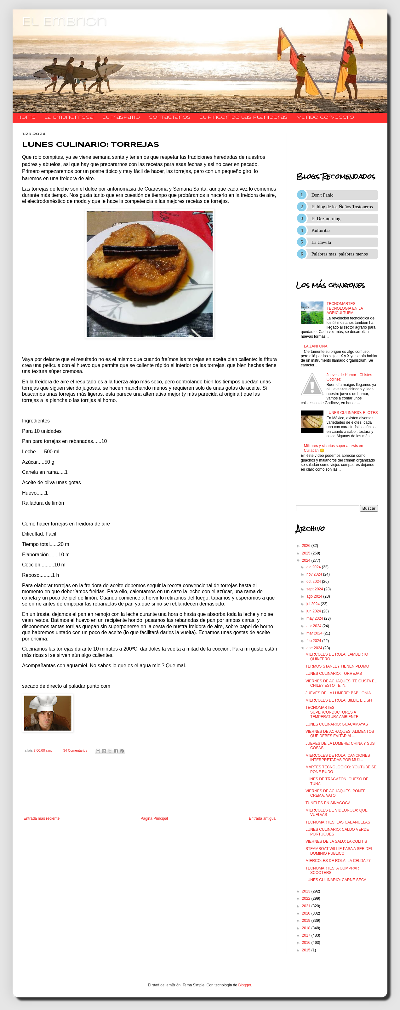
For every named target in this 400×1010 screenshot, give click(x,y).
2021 (306, 906)
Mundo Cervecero (325, 117)
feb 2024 (314, 641)
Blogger (244, 985)
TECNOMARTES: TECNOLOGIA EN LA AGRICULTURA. (345, 308)
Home (26, 117)
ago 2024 (314, 596)
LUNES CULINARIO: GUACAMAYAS (337, 724)
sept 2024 (315, 589)
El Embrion (64, 22)
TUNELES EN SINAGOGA (328, 803)
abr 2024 (314, 626)
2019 (306, 920)
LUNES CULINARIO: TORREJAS (334, 673)
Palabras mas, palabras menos (339, 253)
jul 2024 (313, 604)
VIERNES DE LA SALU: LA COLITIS (336, 841)
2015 (306, 950)
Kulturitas (320, 230)
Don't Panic (322, 195)
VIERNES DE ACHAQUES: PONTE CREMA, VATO (336, 793)
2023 (306, 891)
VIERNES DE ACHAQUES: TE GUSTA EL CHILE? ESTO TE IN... (341, 683)
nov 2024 (314, 574)
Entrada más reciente (42, 818)
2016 (306, 942)
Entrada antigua (262, 818)
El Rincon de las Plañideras (243, 117)
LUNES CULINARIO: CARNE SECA (336, 880)
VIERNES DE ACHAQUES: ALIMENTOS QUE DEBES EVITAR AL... (340, 733)
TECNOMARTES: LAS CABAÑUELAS (338, 822)
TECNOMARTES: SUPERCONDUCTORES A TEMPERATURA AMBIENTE (332, 712)
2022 (306, 898)
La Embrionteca (69, 117)
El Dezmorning (325, 218)
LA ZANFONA (316, 346)
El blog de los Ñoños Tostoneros (342, 206)
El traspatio (121, 117)
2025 (306, 553)
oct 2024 (314, 581)
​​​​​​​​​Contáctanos (170, 117)
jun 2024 (314, 611)
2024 (306, 560)
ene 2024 (314, 648)
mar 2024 (314, 633)
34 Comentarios (75, 750)
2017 (306, 935)
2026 (306, 545)
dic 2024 (314, 567)
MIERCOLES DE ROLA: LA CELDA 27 (338, 860)
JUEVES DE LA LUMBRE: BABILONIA (338, 693)
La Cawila (321, 242)
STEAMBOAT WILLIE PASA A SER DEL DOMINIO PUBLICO (339, 850)
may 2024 (315, 618)
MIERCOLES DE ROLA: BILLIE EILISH (339, 700)
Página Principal (154, 818)
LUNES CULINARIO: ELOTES (352, 412)
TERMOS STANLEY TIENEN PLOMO (337, 666)
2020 (306, 913)
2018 (306, 928)
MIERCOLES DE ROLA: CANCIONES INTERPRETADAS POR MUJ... (338, 757)
